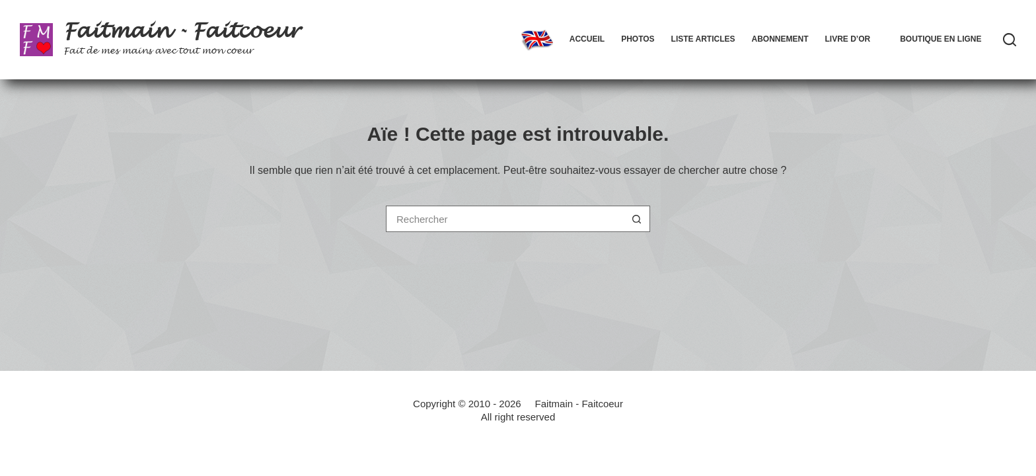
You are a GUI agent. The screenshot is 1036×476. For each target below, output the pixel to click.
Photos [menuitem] (637, 39)
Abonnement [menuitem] (779, 39)
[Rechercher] (1009, 39)
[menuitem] (537, 39)
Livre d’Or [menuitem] (847, 39)
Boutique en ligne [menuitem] (940, 39)
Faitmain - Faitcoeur (181, 31)
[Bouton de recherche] (637, 219)
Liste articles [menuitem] (703, 39)
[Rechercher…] (505, 219)
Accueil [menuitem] (587, 39)
